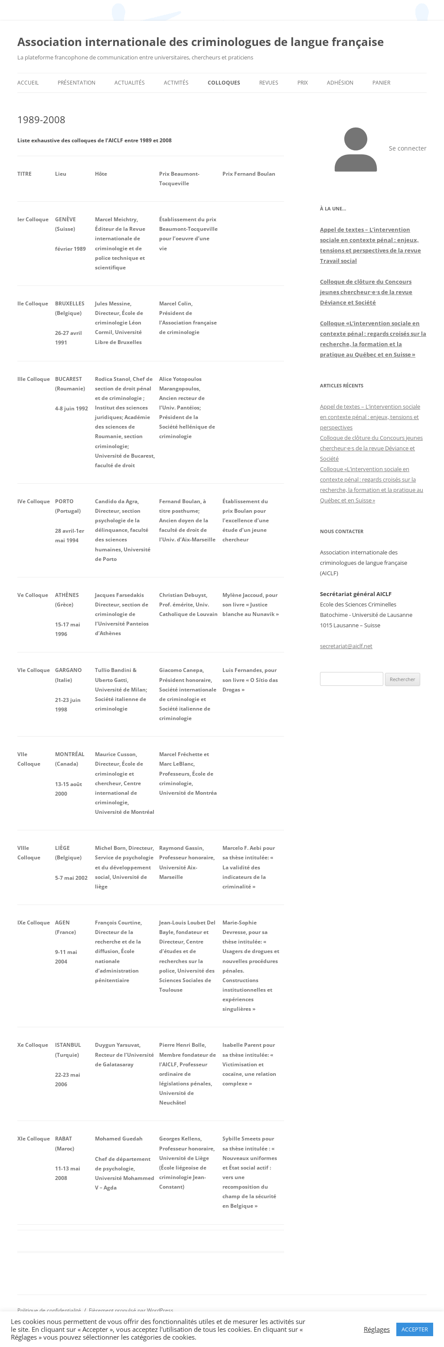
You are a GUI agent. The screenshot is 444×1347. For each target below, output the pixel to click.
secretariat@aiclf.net (346, 646)
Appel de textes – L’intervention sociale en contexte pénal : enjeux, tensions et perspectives (370, 417)
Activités (176, 82)
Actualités (129, 82)
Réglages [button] (377, 1329)
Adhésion (340, 82)
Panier (381, 82)
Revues (268, 82)
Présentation (76, 82)
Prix (302, 82)
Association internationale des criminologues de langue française (200, 41)
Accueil (28, 82)
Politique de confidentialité (49, 1310)
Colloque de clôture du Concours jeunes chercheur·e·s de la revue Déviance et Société (366, 292)
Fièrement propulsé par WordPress (131, 1310)
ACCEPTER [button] (415, 1329)
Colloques (224, 82)
